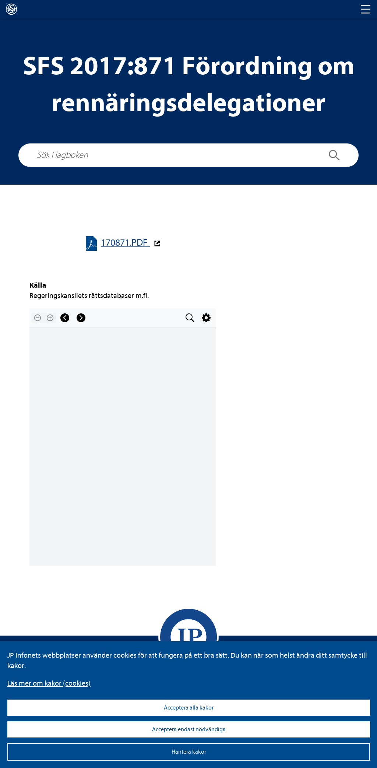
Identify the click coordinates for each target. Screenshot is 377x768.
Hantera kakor (189, 752)
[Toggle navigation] (365, 9)
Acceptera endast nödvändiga (189, 729)
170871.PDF (125, 242)
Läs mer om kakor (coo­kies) (49, 683)
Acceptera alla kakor (189, 707)
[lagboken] (11, 9)
